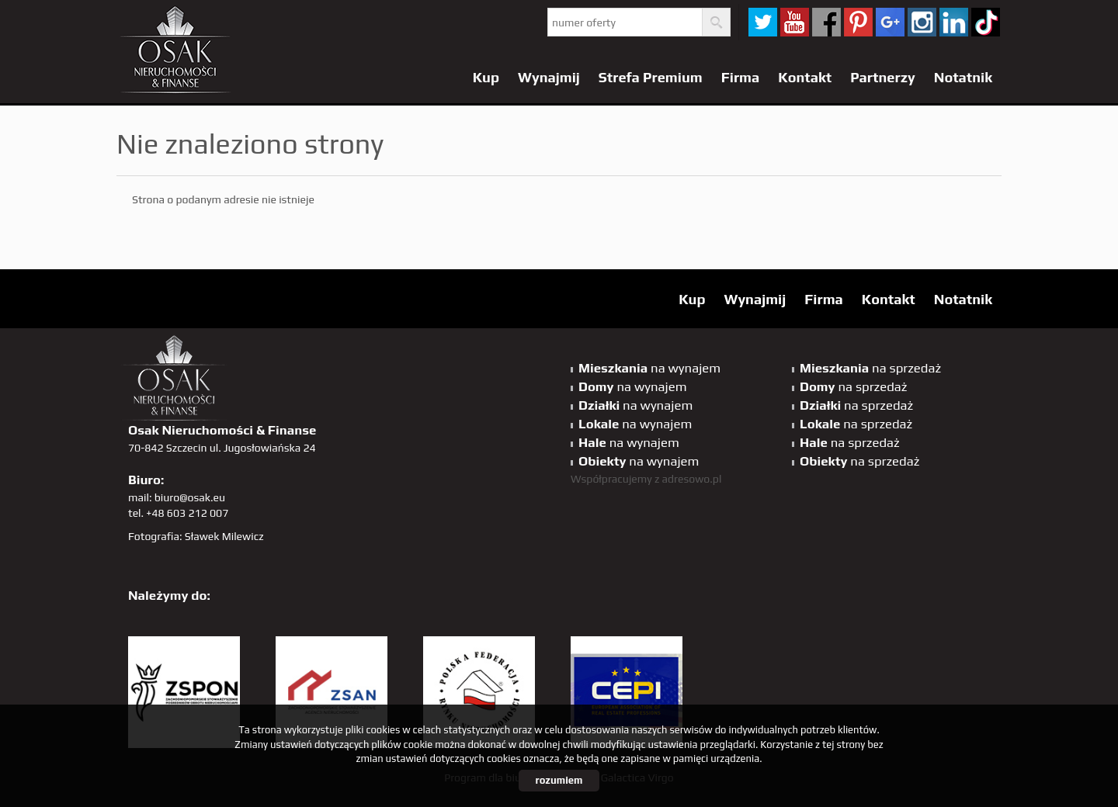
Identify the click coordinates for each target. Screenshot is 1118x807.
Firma (740, 77)
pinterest (858, 22)
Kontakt (805, 77)
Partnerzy (882, 77)
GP (890, 22)
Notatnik (963, 77)
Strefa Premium (651, 77)
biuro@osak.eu (190, 497)
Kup (486, 77)
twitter (762, 22)
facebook (826, 22)
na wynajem (649, 368)
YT (794, 22)
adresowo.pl (692, 479)
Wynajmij (549, 77)
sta (922, 22)
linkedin (953, 22)
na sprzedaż (870, 368)
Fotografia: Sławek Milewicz (196, 536)
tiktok (985, 22)
